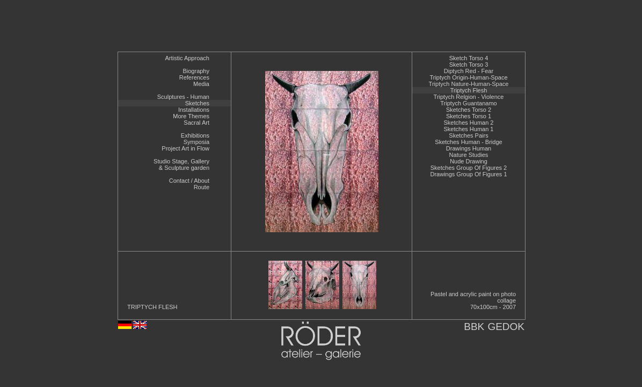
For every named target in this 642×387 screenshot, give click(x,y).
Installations (193, 109)
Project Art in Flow (185, 148)
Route (201, 187)
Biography (196, 71)
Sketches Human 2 (469, 122)
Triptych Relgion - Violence (469, 97)
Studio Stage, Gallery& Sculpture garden (181, 164)
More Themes (191, 116)
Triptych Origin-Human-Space (468, 77)
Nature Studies (468, 155)
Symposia (196, 142)
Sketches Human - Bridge (468, 142)
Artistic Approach (187, 58)
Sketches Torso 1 (468, 116)
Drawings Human (468, 148)
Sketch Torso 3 (468, 64)
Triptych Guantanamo (468, 103)
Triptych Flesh (468, 90)
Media (201, 84)
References (194, 77)
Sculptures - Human (183, 97)
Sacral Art (196, 122)
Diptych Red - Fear (468, 71)
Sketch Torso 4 (468, 58)
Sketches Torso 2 (468, 109)
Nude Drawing (468, 161)
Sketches (197, 103)
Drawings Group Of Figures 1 (468, 174)
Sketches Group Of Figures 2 (469, 167)
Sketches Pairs (468, 135)
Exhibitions (195, 135)
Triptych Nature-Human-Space (469, 84)
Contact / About (189, 180)
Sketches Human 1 (469, 129)
